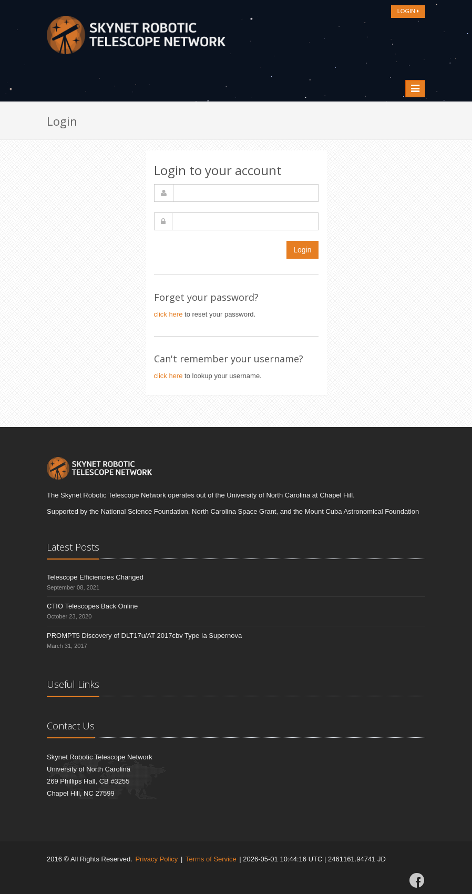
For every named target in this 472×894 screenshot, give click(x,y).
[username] (246, 193)
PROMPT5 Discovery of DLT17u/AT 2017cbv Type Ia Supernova (144, 635)
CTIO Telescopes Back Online (92, 606)
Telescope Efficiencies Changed (95, 577)
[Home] (136, 38)
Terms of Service (211, 859)
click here (168, 314)
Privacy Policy (156, 859)
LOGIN (408, 11)
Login (302, 250)
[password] (245, 221)
